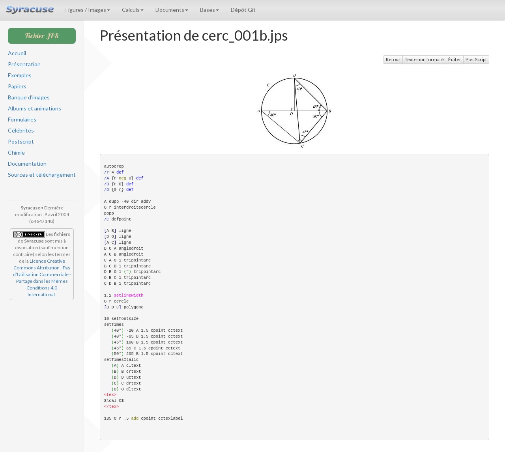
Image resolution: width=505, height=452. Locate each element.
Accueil (17, 53)
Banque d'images (29, 97)
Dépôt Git (243, 9)
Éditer (454, 59)
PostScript (476, 59)
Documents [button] (171, 9)
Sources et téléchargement (42, 174)
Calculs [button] (133, 9)
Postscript (21, 141)
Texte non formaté (424, 59)
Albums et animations (34, 108)
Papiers (17, 86)
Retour (393, 59)
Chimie (16, 152)
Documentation (27, 163)
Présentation (24, 64)
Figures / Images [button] (87, 9)
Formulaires (22, 119)
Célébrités (21, 130)
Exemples (20, 75)
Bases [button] (209, 9)
